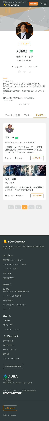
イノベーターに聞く (10, 269)
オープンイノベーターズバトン (14, 305)
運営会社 (6, 354)
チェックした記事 (12, 115)
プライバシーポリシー (11, 358)
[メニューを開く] (44, 3)
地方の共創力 (8, 300)
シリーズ (6, 309)
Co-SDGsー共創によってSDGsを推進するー (16, 290)
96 (9, 196)
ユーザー (6, 320)
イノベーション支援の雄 (12, 296)
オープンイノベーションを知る (14, 264)
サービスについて (9, 350)
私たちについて (9, 345)
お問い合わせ (8, 341)
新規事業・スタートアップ (13, 260)
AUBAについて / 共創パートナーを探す (17, 383)
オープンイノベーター (11, 329)
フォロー (27, 115)
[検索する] (41, 4)
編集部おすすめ (9, 278)
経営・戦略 (7, 273)
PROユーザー (8, 325)
